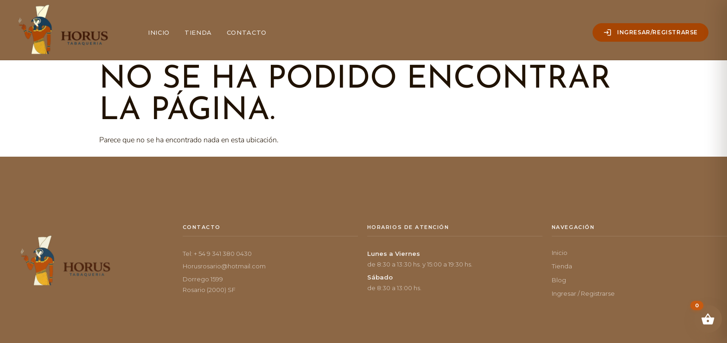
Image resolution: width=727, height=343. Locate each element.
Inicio (159, 32)
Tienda (198, 32)
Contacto (247, 32)
